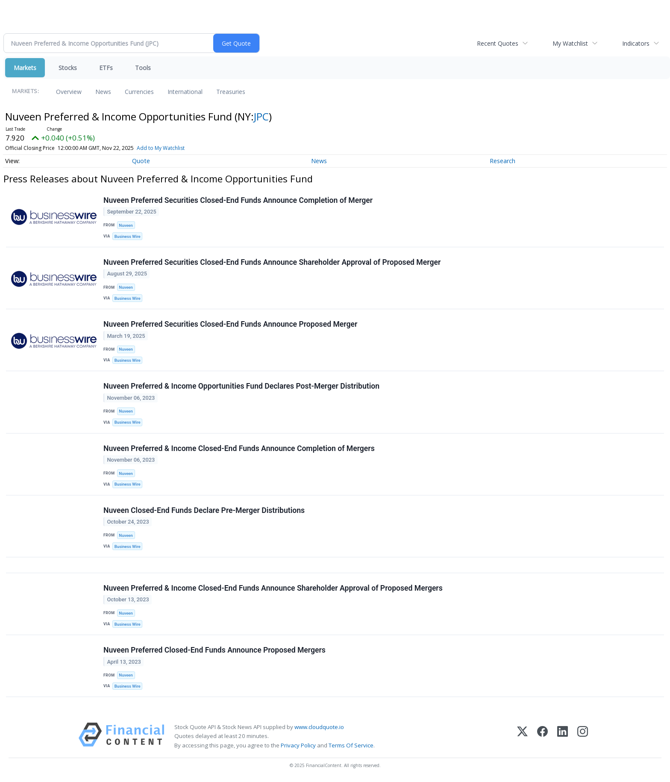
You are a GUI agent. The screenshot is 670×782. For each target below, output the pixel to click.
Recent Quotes (497, 43)
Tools (143, 68)
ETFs (106, 68)
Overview (69, 92)
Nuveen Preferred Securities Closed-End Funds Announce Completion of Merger (238, 200)
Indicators (635, 43)
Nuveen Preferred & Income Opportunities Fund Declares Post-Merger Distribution (241, 386)
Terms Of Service (351, 745)
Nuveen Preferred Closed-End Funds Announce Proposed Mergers (214, 650)
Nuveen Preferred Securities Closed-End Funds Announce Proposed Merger (230, 324)
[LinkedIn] (562, 736)
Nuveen (125, 225)
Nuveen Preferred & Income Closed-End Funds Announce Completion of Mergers (239, 448)
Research (502, 161)
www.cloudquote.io (319, 727)
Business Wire (128, 236)
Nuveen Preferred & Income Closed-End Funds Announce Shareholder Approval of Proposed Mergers (273, 588)
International (185, 92)
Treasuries (230, 92)
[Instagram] (582, 736)
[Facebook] (542, 736)
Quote (141, 161)
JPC (261, 116)
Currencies (139, 92)
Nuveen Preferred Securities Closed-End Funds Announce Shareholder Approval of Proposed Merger (272, 262)
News (103, 92)
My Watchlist (570, 43)
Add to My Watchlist (161, 148)
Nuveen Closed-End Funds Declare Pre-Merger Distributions (204, 510)
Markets (25, 68)
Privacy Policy (298, 745)
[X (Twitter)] (522, 736)
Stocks (68, 68)
